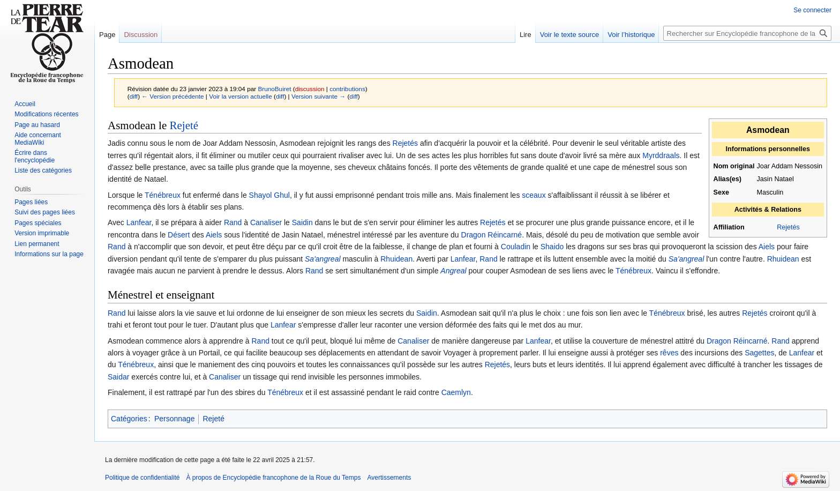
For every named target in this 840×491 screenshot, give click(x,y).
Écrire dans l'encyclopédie (34, 156)
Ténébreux (163, 195)
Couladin (515, 246)
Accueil (24, 104)
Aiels (214, 234)
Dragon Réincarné (491, 234)
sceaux (533, 195)
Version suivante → (318, 96)
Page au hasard (37, 125)
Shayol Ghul (269, 195)
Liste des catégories (43, 170)
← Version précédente (172, 96)
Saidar (118, 377)
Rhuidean (396, 259)
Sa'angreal (323, 259)
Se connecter (812, 10)
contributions (347, 88)
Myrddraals (660, 155)
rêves (669, 352)
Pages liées (31, 202)
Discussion (141, 35)
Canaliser (266, 222)
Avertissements (389, 477)
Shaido (552, 246)
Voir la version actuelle (240, 96)
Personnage (174, 418)
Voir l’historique (631, 35)
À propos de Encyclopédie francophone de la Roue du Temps (273, 477)
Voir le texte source (569, 35)
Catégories (129, 418)
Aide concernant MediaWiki (37, 138)
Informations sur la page (49, 254)
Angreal (453, 270)
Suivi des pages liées (44, 212)
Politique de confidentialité (142, 477)
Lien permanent (36, 244)
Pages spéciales (37, 223)
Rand (233, 222)
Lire (525, 35)
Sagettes (759, 352)
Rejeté (183, 125)
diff (134, 96)
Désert (179, 234)
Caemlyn (456, 392)
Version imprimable (41, 233)
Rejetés (788, 227)
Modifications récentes (46, 114)
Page (107, 35)
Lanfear (139, 222)
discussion (310, 88)
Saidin (302, 222)
